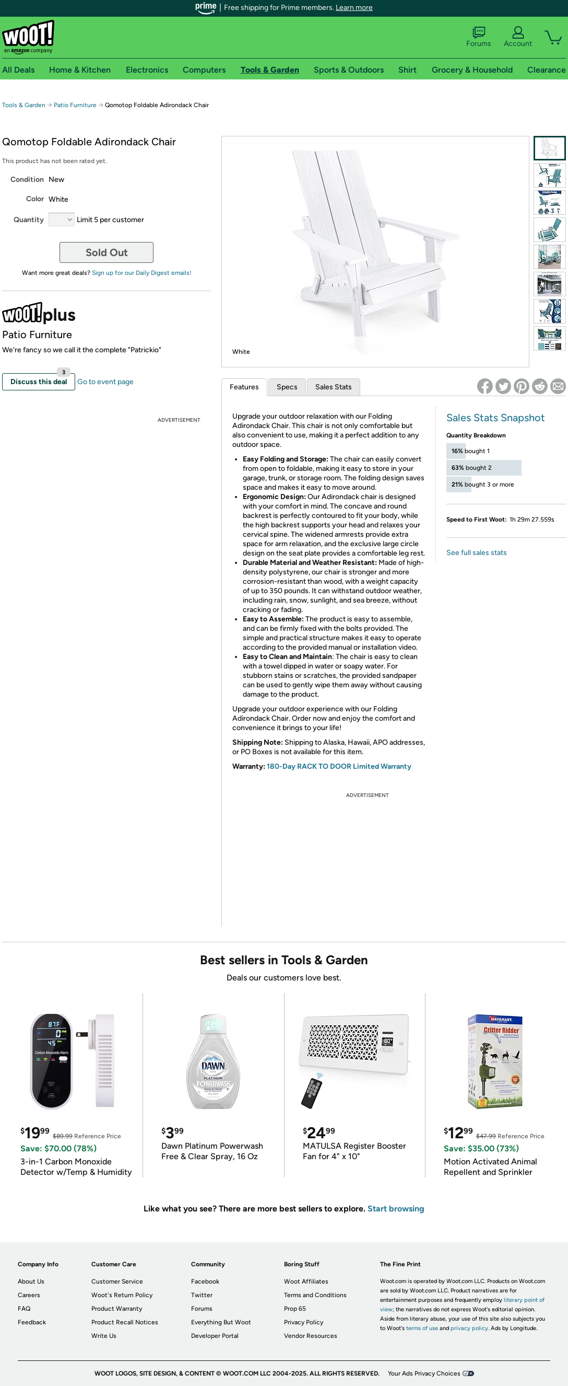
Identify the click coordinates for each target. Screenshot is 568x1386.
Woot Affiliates (306, 1281)
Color (35, 198)
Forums (478, 37)
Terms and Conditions (315, 1295)
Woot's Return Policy (121, 1295)
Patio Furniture (75, 105)
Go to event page (105, 381)
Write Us (103, 1335)
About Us (31, 1281)
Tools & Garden (23, 105)
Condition (27, 179)
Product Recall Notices (124, 1322)
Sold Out (107, 252)
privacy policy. (470, 1328)
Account (518, 37)
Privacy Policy (303, 1322)
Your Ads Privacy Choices (424, 1373)
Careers (29, 1295)
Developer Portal (215, 1335)
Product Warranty (116, 1308)
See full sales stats (476, 552)
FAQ (24, 1308)
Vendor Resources (310, 1335)
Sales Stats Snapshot (495, 417)
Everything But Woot (221, 1322)
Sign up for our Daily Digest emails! (142, 272)
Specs (287, 387)
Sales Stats (333, 387)
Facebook (205, 1281)
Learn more (354, 7)
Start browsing (396, 1209)
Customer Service (117, 1281)
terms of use (422, 1328)
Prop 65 (295, 1308)
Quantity (29, 219)
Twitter (201, 1295)
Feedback (32, 1322)
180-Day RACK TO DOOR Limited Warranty (339, 766)
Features (244, 387)
